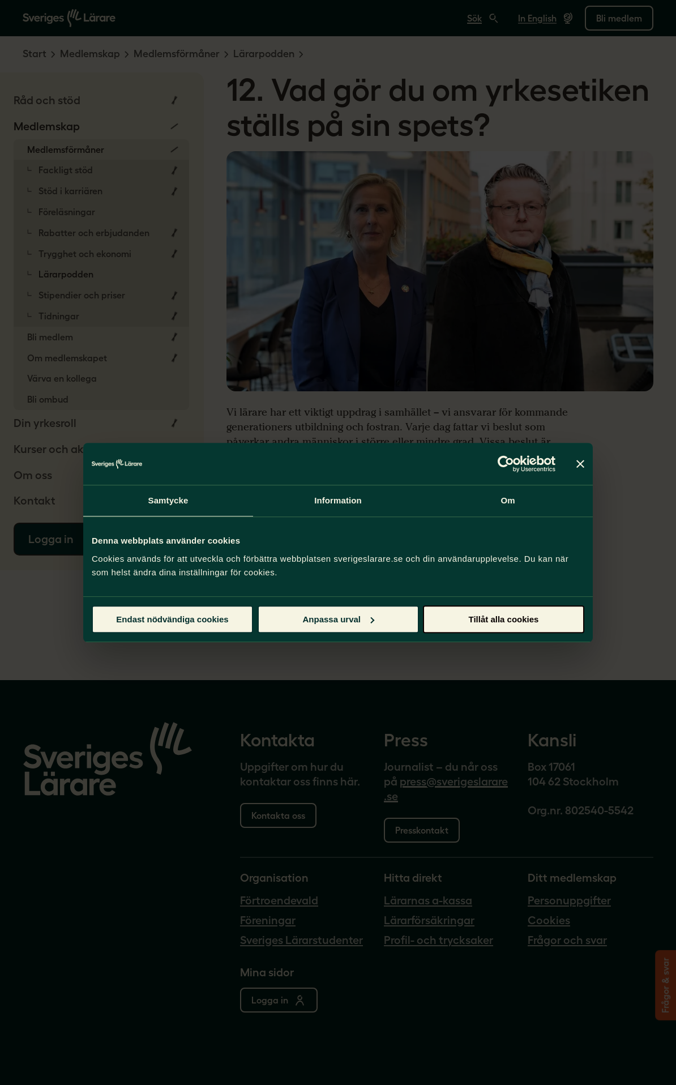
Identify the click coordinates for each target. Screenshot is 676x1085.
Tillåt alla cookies (504, 619)
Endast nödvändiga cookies (172, 619)
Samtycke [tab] (168, 500)
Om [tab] (507, 500)
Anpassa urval (338, 619)
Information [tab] (338, 500)
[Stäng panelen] (580, 463)
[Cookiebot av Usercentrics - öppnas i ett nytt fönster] (505, 463)
